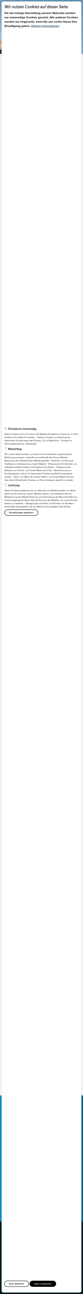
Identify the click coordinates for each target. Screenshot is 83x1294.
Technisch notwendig (22, 428)
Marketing (15, 448)
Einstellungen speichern (21, 512)
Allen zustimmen (42, 1283)
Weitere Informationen (45, 25)
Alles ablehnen (16, 1283)
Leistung (14, 485)
